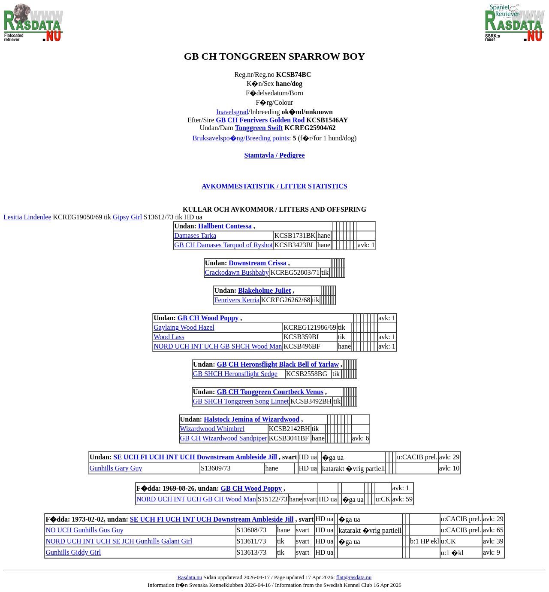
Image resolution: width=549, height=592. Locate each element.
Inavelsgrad (232, 111)
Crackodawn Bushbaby (237, 272)
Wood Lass (169, 336)
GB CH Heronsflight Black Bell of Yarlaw (278, 364)
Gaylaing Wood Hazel (184, 327)
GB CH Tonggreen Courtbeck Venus (270, 391)
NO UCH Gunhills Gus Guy (84, 530)
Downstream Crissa (257, 263)
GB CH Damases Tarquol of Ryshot (223, 245)
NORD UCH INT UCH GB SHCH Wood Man (218, 346)
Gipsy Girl (127, 217)
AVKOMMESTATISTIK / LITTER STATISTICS (274, 186)
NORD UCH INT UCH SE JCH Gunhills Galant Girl (118, 541)
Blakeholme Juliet (264, 290)
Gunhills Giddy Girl (73, 552)
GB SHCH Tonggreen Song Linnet (241, 401)
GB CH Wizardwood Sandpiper (223, 438)
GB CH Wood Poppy (208, 318)
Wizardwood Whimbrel (212, 428)
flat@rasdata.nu (353, 577)
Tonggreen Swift (259, 127)
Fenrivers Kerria (236, 300)
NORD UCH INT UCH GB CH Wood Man (196, 499)
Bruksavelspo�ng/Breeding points (241, 138)
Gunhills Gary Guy (116, 468)
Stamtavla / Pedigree (274, 155)
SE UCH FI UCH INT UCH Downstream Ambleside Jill (195, 457)
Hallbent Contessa (225, 226)
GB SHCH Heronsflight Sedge (235, 373)
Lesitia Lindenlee (27, 217)
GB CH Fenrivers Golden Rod (260, 120)
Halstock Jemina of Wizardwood (251, 419)
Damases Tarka (195, 235)
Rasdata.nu (190, 577)
